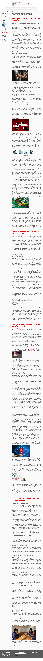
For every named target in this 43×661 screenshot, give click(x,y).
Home (7, 8)
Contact (31, 8)
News (14, 8)
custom (21, 235)
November (10, 11)
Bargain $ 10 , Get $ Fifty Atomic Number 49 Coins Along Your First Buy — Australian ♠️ (26, 325)
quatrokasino (38, 50)
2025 (7, 11)
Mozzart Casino (39, 247)
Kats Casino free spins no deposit (31, 349)
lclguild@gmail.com (5, 653)
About (10, 8)
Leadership (21, 8)
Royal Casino (32, 522)
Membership (27, 8)
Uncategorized (17, 235)
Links (17, 8)
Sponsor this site (4, 43)
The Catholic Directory (5, 32)
